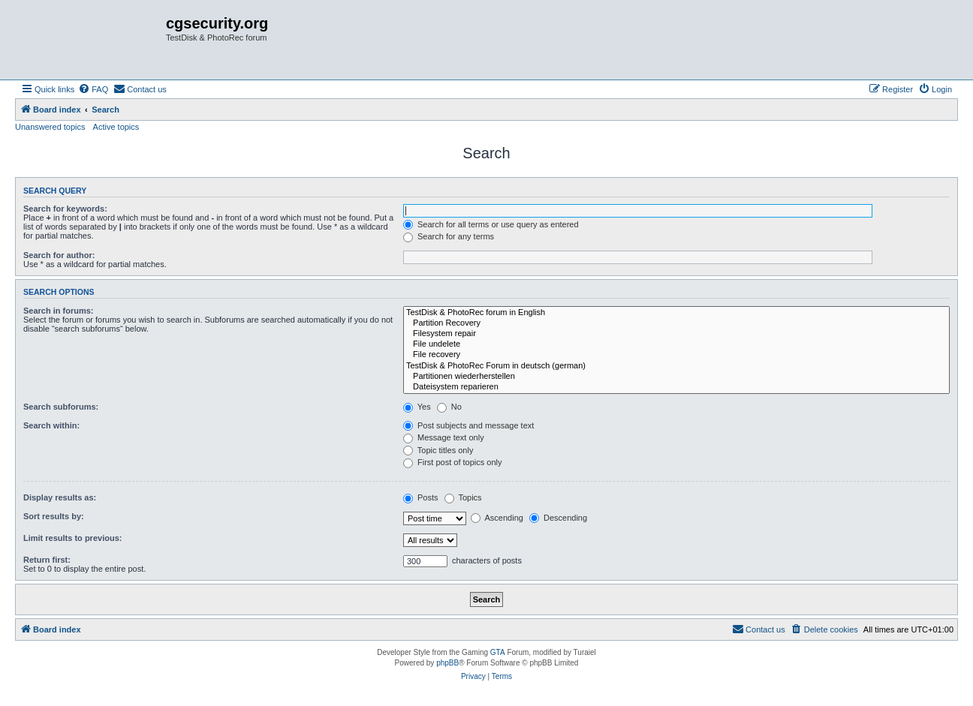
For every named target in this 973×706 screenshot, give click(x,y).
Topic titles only (438, 450)
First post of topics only (452, 462)
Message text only (443, 437)
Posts (420, 497)
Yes (417, 406)
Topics (463, 497)
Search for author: (59, 255)
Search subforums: (60, 406)
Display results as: (59, 497)
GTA (497, 652)
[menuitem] (93, 89)
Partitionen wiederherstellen (676, 376)
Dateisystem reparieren (676, 387)
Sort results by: (53, 516)
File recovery (676, 355)
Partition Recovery (676, 323)
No (449, 406)
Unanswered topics (50, 126)
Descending (558, 517)
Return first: (47, 559)
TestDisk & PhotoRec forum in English (676, 313)
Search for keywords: (65, 208)
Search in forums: (58, 310)
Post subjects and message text (468, 425)
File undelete (676, 344)
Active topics (116, 126)
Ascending (497, 517)
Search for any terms (448, 236)
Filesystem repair (676, 334)
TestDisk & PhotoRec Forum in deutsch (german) (676, 366)
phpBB (447, 663)
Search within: (51, 425)
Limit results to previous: (72, 537)
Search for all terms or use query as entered (491, 224)
